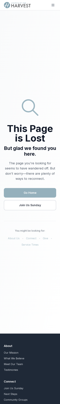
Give (45, 238)
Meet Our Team (13, 364)
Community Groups (16, 399)
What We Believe (14, 358)
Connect (31, 238)
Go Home (30, 193)
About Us (14, 238)
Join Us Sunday (30, 205)
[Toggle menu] (53, 5)
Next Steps (10, 394)
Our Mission (11, 352)
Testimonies (11, 369)
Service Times (30, 245)
